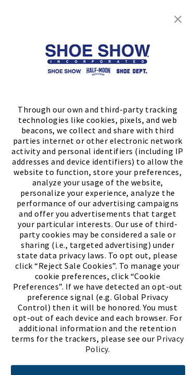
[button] (177, 18)
